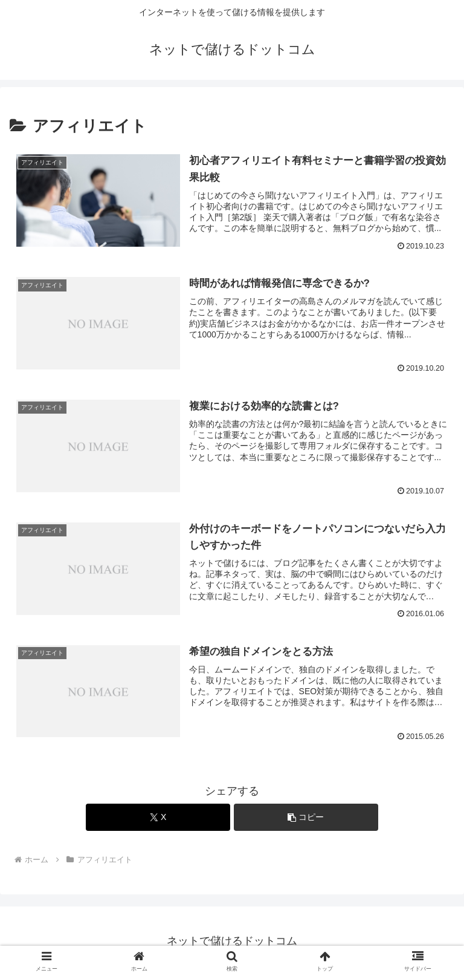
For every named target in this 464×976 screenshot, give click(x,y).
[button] (306, 817)
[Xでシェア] (158, 817)
